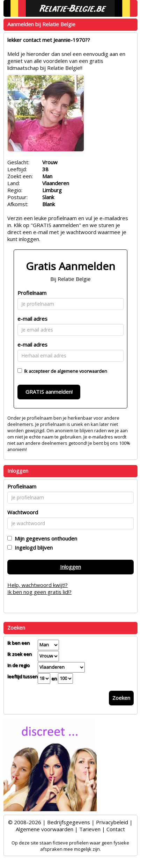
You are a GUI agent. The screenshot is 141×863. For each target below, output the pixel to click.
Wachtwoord (22, 512)
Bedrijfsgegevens (68, 822)
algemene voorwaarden (82, 371)
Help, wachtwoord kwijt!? (37, 584)
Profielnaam (31, 292)
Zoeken (121, 697)
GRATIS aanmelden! (49, 391)
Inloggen (70, 566)
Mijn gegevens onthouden (44, 538)
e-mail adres (32, 318)
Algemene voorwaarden (44, 829)
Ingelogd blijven (32, 547)
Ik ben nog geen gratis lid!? (39, 591)
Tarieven (90, 829)
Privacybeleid (112, 822)
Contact (115, 829)
